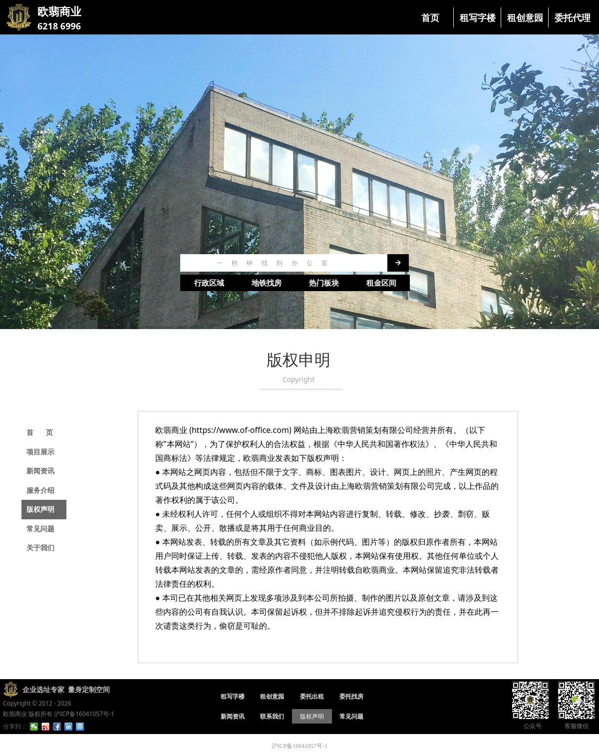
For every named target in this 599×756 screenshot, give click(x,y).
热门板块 (324, 283)
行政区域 (209, 283)
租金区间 (381, 283)
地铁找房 (267, 283)
